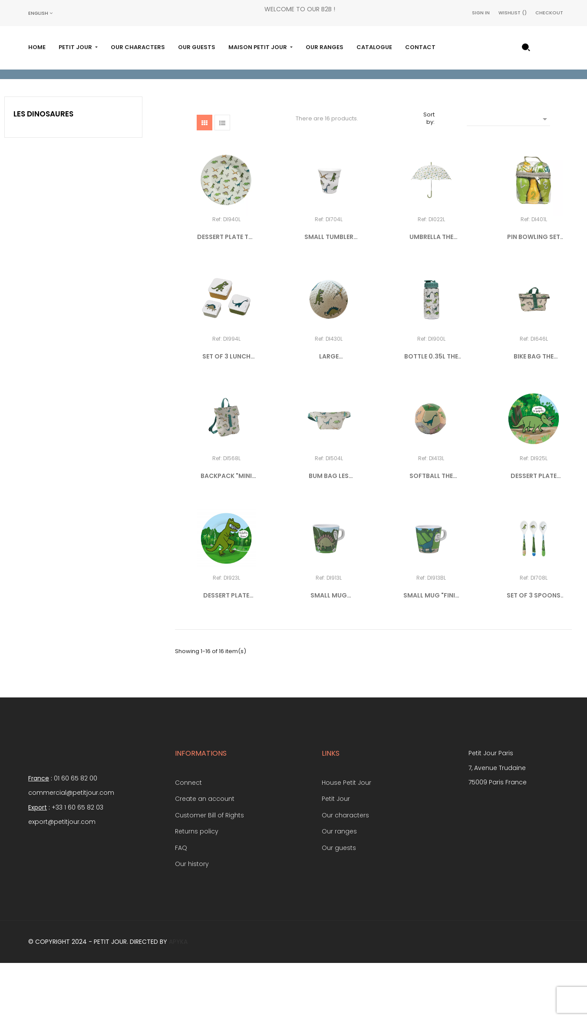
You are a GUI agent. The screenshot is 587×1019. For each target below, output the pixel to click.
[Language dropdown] (40, 13)
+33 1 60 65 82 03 (77, 862)
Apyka (178, 996)
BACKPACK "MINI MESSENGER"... (226, 531)
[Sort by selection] (508, 173)
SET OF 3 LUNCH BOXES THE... (226, 412)
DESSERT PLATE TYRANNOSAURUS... (226, 651)
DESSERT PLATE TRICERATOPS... (533, 531)
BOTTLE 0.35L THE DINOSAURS (431, 412)
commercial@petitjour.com (71, 847)
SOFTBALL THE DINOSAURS (431, 531)
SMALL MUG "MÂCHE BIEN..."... (329, 651)
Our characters (345, 870)
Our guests (339, 903)
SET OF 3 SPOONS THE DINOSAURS (534, 651)
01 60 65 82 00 (75, 833)
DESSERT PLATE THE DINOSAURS (226, 293)
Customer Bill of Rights (209, 870)
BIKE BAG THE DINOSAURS (534, 412)
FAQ (181, 903)
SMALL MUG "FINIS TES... (431, 651)
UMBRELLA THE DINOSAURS (431, 293)
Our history (192, 919)
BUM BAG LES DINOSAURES (329, 531)
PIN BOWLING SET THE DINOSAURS (533, 293)
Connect (188, 837)
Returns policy (196, 887)
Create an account (204, 854)
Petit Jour (336, 854)
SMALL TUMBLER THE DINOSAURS (328, 293)
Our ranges (339, 887)
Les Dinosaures (43, 169)
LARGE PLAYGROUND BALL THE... (329, 412)
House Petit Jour (346, 837)
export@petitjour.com (62, 877)
